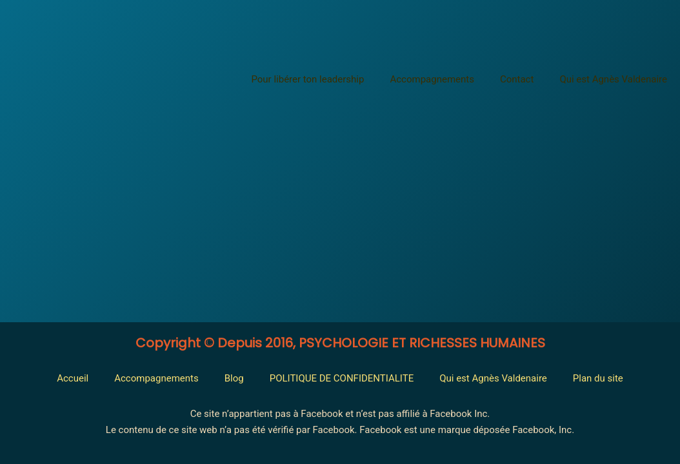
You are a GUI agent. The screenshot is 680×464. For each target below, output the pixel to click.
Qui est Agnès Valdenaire (613, 79)
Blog (234, 378)
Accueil (72, 378)
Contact (517, 79)
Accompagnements (432, 79)
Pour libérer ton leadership (307, 79)
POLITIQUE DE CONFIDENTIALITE (342, 378)
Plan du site (598, 378)
